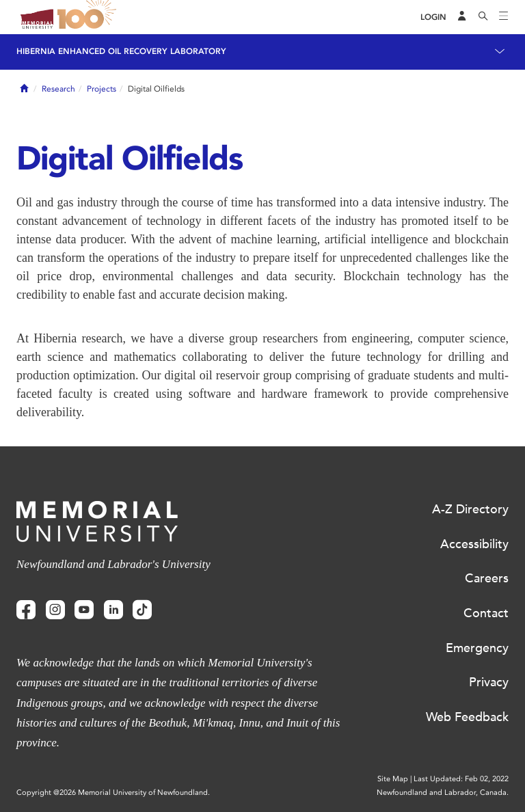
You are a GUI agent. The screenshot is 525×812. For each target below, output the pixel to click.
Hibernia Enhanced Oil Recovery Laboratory (121, 51)
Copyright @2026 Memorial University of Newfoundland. (113, 792)
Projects (101, 89)
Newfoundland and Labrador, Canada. (443, 792)
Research (58, 89)
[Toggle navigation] (504, 17)
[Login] (433, 17)
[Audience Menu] (462, 17)
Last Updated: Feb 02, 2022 (461, 778)
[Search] (483, 17)
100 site (89, 17)
